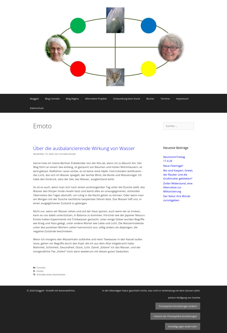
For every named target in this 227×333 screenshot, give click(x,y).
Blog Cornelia (52, 98)
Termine (165, 98)
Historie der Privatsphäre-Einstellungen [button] (175, 316)
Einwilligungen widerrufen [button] (182, 326)
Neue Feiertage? (173, 166)
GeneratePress (67, 290)
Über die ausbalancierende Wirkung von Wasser (84, 148)
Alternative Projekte (96, 98)
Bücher (150, 98)
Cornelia (41, 267)
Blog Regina (72, 98)
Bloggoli (34, 98)
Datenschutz (37, 108)
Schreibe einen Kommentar (51, 274)
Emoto (40, 271)
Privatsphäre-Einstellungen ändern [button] (178, 306)
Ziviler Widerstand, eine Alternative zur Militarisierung (177, 187)
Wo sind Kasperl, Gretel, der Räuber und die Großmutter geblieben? (178, 174)
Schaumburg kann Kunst (126, 98)
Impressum (182, 98)
